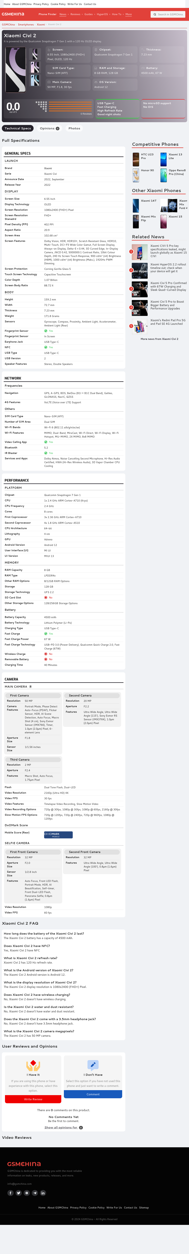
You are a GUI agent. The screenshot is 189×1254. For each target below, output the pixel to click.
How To (116, 14)
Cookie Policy (58, 4)
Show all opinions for (63, 1127)
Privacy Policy (41, 4)
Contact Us (90, 4)
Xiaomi (48, 168)
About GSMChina (22, 4)
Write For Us (74, 4)
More (128, 14)
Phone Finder (47, 14)
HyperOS (102, 14)
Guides (88, 14)
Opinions (49, 128)
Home (7, 4)
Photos (74, 128)
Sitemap (144, 1207)
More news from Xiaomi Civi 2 (159, 339)
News (62, 14)
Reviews (75, 14)
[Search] (154, 14)
